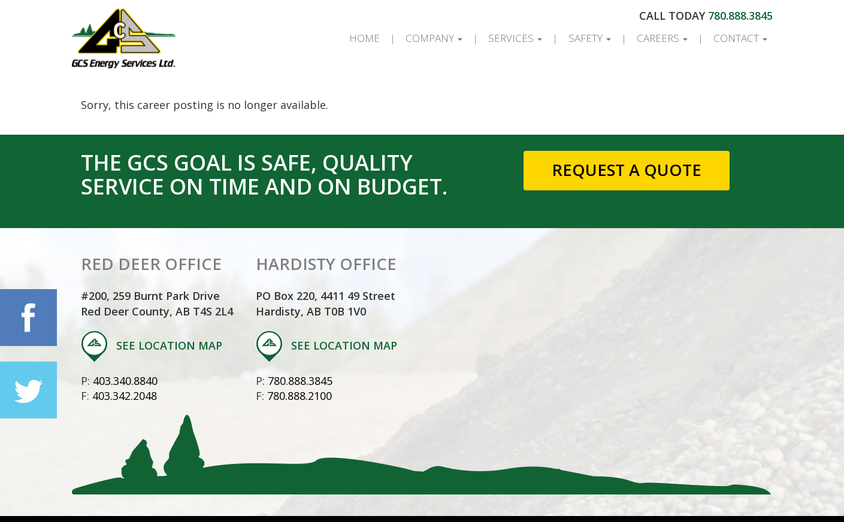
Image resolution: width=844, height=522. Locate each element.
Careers (662, 38)
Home (364, 38)
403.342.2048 (124, 396)
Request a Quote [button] (626, 170)
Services (515, 38)
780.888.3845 (740, 15)
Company (434, 38)
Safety (589, 38)
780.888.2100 (299, 396)
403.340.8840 (125, 381)
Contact (740, 38)
